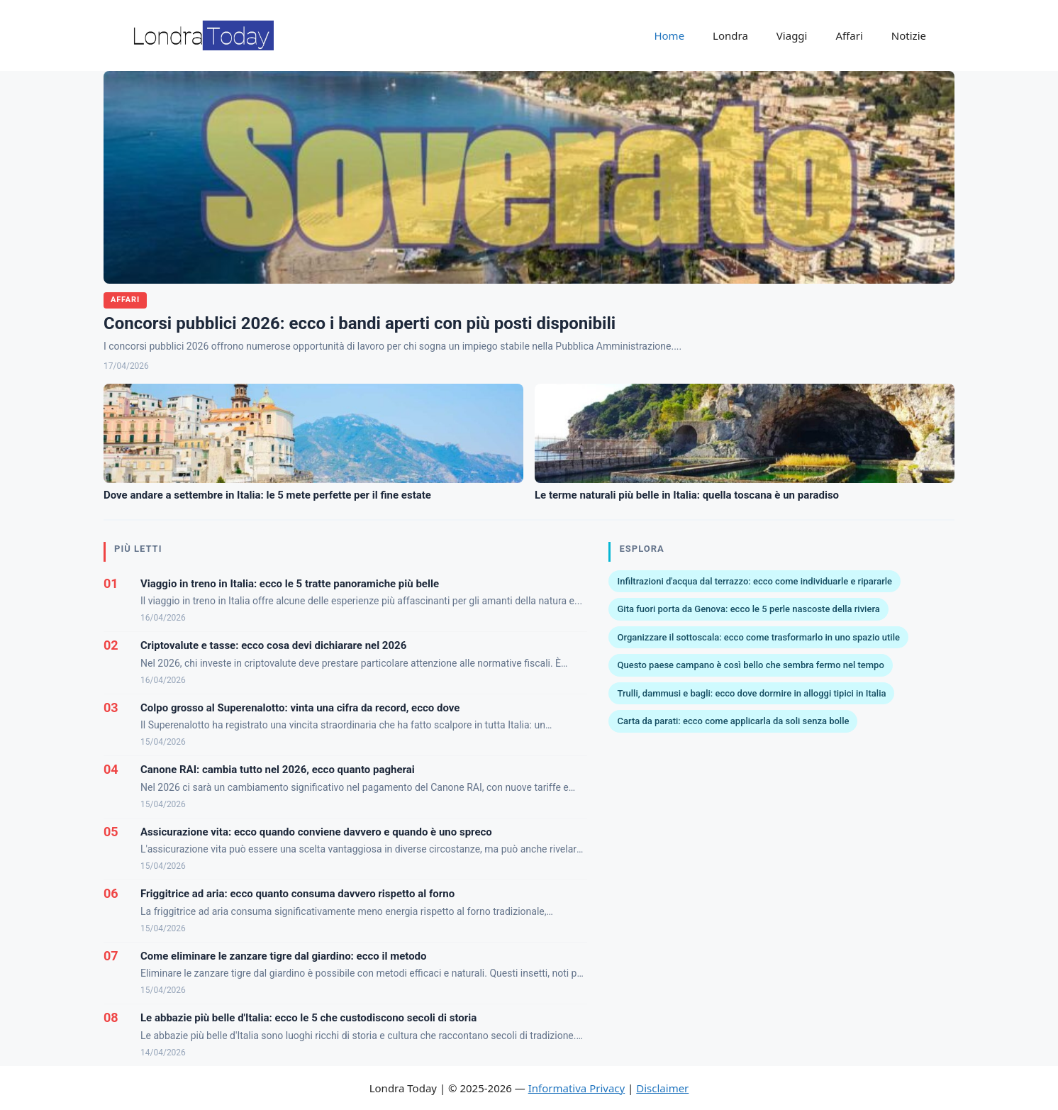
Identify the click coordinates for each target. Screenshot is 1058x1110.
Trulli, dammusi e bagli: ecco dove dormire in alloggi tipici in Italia (751, 693)
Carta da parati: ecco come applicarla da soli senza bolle (733, 721)
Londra (730, 35)
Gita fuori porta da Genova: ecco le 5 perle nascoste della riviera (748, 609)
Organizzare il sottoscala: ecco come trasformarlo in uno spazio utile (758, 637)
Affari (848, 35)
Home (669, 35)
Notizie (908, 35)
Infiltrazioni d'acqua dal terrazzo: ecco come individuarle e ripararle (754, 581)
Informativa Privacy (576, 1088)
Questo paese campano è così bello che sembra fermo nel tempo (750, 665)
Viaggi (792, 35)
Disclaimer (662, 1088)
